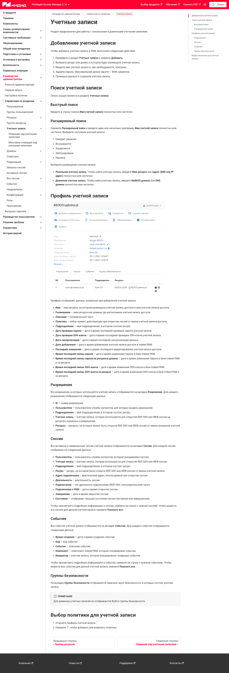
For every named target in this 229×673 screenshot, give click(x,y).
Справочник (10, 227)
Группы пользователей (20, 112)
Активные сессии (17, 173)
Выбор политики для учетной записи (205, 57)
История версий (12, 233)
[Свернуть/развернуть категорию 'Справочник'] (41, 227)
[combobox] (218, 4)
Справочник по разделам (19, 101)
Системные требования (16, 37)
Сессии (197, 42)
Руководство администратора (12, 78)
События (12, 183)
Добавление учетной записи (205, 15)
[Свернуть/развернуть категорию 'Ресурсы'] (41, 117)
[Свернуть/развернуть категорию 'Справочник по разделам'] (41, 101)
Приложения (14, 205)
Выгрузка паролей (15, 211)
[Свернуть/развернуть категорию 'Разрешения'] (41, 162)
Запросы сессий (16, 167)
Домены (11, 151)
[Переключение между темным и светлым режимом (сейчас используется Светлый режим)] (204, 4)
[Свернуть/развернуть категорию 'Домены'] (41, 151)
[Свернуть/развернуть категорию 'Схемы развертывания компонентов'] (41, 31)
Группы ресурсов (16, 123)
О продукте (9, 12)
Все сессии (13, 178)
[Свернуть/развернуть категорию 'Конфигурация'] (41, 195)
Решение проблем (13, 222)
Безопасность (11, 65)
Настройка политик (16, 95)
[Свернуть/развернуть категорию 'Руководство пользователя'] (41, 216)
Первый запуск (13, 90)
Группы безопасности (204, 51)
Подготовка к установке (17, 54)
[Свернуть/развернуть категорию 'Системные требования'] (41, 37)
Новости (75, 663)
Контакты (177, 663)
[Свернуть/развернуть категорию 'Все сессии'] (41, 178)
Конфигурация (15, 194)
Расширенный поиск (203, 29)
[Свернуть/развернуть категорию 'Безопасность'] (41, 65)
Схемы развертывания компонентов (16, 31)
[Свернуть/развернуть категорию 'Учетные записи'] (41, 128)
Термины (8, 18)
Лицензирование (12, 43)
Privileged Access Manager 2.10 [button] (49, 4)
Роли (9, 200)
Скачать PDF (192, 4)
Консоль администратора (19, 84)
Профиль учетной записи (203, 33)
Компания (26, 663)
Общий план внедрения (16, 48)
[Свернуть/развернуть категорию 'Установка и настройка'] (41, 59)
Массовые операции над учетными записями (23, 144)
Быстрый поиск (201, 24)
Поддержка (127, 663)
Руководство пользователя (19, 216)
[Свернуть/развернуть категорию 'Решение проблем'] (41, 222)
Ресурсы (11, 117)
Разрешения (14, 162)
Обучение (173, 4)
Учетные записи (16, 128)
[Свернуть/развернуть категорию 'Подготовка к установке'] (41, 54)
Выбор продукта (151, 4)
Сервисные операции (15, 70)
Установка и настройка (16, 59)
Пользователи (15, 106)
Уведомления (14, 189)
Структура (12, 156)
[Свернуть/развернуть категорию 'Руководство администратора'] (41, 78)
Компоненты (10, 23)
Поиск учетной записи (202, 20)
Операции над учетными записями (23, 135)
